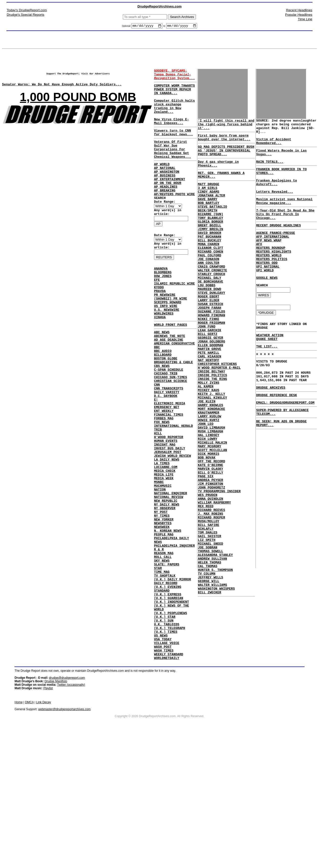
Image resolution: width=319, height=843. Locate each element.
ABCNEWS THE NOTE (169, 378)
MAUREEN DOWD (209, 320)
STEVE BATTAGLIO (212, 221)
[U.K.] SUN (163, 720)
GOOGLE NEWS (267, 306)
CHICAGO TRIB (165, 423)
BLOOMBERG (162, 303)
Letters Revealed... (274, 205)
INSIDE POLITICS (212, 423)
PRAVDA (160, 326)
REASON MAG (163, 639)
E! (156, 455)
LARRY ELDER (208, 334)
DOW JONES (162, 308)
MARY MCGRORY (209, 509)
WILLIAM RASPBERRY (214, 576)
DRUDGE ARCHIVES (270, 428)
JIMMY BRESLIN (210, 248)
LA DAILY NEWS (166, 526)
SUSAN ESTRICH (210, 338)
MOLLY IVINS (208, 432)
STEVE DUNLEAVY (211, 325)
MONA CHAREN (208, 266)
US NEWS (161, 738)
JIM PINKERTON (210, 554)
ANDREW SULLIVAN (212, 644)
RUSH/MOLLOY (208, 599)
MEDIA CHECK (164, 540)
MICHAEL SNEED (210, 626)
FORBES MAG (163, 477)
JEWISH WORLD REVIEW (172, 522)
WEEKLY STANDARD (168, 760)
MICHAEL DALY (209, 307)
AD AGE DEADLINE (168, 383)
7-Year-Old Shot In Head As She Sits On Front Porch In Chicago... (285, 231)
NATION (160, 562)
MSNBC (159, 553)
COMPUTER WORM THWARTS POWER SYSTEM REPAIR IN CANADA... (174, 93)
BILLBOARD (162, 401)
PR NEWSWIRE (164, 330)
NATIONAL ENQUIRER (170, 567)
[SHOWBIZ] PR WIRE (170, 335)
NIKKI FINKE (208, 356)
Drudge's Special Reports (25, 14)
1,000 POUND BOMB (78, 102)
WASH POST (162, 751)
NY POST (161, 589)
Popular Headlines (298, 14)
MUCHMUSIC (162, 558)
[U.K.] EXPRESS (167, 688)
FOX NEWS (161, 482)
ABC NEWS (161, 374)
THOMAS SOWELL (210, 635)
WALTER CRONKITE (212, 298)
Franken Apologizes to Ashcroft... (276, 194)
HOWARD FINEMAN (211, 351)
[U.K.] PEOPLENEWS (170, 711)
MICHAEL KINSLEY (212, 450)
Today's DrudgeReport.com (27, 10)
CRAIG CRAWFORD (211, 293)
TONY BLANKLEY (210, 235)
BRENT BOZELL (209, 244)
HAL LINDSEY (208, 495)
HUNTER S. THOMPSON (215, 657)
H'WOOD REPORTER (168, 500)
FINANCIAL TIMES (168, 473)
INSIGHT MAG (164, 508)
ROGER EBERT (208, 329)
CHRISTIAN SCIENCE (170, 432)
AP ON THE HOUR (167, 203)
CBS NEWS (161, 414)
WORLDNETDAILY (166, 765)
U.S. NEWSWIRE (166, 348)
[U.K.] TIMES (165, 733)
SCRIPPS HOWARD (167, 339)
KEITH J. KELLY (211, 446)
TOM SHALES (207, 612)
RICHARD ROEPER (211, 594)
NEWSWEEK (161, 607)
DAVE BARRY (207, 212)
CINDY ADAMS (208, 203)
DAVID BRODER (209, 253)
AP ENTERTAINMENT (169, 199)
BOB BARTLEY (208, 217)
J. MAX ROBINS (210, 590)
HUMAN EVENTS (165, 504)
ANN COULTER (208, 289)
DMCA (29, 809)
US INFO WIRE (165, 344)
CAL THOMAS (207, 653)
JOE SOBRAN (207, 630)
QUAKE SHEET (267, 373)
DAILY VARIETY (166, 446)
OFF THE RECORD (211, 527)
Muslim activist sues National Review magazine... (284, 216)
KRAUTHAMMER (208, 468)
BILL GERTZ (207, 374)
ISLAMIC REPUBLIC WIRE (174, 317)
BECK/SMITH (207, 226)
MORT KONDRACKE (211, 464)
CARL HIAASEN (209, 401)
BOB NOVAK (206, 522)
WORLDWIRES (163, 353)
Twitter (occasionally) (71, 792)
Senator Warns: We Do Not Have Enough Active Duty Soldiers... (62, 88)
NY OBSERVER (164, 585)
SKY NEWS (161, 648)
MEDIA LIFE (163, 544)
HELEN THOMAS (209, 648)
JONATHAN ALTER (211, 208)
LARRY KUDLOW (209, 473)
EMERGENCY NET (166, 464)
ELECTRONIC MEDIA (169, 459)
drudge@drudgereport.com (67, 785)
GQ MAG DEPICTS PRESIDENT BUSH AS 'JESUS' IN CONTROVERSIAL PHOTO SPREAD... (226, 156)
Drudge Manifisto (56, 788)
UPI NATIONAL (268, 292)
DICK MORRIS (208, 518)
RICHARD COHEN (210, 275)
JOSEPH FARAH (209, 342)
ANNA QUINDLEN (210, 572)
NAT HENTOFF (208, 405)
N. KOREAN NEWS (167, 612)
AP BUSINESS (164, 194)
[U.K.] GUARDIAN (168, 693)
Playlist (48, 795)
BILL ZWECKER (209, 684)
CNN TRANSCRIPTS (168, 441)
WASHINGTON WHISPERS (216, 679)
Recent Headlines (299, 10)
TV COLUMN (206, 662)
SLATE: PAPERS (166, 652)
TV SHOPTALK (164, 666)
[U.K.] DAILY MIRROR (172, 670)
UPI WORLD (265, 297)
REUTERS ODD (267, 288)
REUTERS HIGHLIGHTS (273, 274)
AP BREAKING (164, 212)
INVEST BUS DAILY (169, 513)
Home (19, 809)
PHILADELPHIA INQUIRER (174, 630)
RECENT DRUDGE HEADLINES (278, 244)
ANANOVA (161, 299)
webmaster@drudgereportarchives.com (64, 816)
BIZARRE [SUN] (210, 230)
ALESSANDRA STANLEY (215, 639)
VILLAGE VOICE (166, 747)
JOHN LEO (205, 482)
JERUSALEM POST (167, 517)
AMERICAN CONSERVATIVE (174, 387)
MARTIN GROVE (209, 392)
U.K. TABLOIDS (166, 724)
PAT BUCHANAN (209, 257)
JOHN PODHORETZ (211, 558)
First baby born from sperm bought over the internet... (224, 141)
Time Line (305, 19)
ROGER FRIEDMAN (211, 360)
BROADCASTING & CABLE (173, 410)
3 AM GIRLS (207, 199)
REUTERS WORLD (268, 279)
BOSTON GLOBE (165, 405)
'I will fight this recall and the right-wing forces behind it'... (226, 126)
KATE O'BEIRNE (210, 531)
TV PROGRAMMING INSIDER (219, 563)
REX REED (205, 581)
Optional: (127, 26)
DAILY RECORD (165, 675)
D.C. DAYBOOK (165, 450)
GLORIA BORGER (210, 239)
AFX (259, 265)
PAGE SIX (205, 545)
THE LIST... (267, 381)
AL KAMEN (205, 437)
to (164, 26)
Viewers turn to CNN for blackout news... (173, 144)
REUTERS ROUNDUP (270, 270)
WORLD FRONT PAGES (170, 365)
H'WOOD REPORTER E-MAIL (219, 414)
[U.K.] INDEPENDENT (171, 697)
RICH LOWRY (207, 500)
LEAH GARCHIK (209, 369)
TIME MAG (161, 661)
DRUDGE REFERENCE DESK (276, 437)
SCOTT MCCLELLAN (212, 513)
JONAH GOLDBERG (211, 383)
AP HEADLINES (165, 208)
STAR (158, 657)
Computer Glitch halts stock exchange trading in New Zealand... (174, 114)
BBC (157, 392)
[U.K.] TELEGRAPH (169, 729)
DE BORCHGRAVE (210, 311)
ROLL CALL (162, 643)
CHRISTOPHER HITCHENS (217, 410)
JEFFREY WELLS (210, 666)
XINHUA (160, 357)
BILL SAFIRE (208, 603)
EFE (157, 312)
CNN (157, 437)
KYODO (159, 321)
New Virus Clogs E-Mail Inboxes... (171, 131)
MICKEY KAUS (208, 441)
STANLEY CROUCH (211, 302)
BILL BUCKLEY (209, 262)
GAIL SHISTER (209, 617)
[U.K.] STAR (164, 715)
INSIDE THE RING (212, 428)
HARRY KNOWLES (210, 459)
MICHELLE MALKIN (212, 504)
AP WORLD (161, 181)
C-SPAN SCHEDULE (168, 419)
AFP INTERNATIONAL (272, 256)
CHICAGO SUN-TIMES (170, 428)
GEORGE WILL (208, 671)
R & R (159, 634)
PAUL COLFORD (209, 280)
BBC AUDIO (162, 396)
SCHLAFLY (205, 608)
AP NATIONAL (164, 185)
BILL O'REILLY (210, 540)
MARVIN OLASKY (210, 536)
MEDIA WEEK (163, 549)
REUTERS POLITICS (271, 283)
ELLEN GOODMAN (210, 387)
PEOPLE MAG (163, 616)
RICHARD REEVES (211, 585)
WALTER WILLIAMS (212, 675)
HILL (158, 495)
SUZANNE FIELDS (211, 347)
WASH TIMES (163, 756)
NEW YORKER (163, 598)
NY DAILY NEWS (166, 580)
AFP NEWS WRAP (268, 261)
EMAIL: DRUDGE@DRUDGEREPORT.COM (285, 445)
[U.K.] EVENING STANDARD (167, 681)
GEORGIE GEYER (210, 378)
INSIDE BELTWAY (211, 419)
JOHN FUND (206, 365)
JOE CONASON (208, 284)
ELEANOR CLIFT (210, 271)
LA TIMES (161, 531)
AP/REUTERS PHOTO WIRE (174, 217)
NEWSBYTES (162, 603)
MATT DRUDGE (208, 194)
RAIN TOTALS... (269, 170)
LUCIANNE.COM (165, 535)
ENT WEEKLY (163, 468)
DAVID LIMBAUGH (211, 486)
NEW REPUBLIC (165, 576)
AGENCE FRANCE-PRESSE (275, 252)
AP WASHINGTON (166, 190)
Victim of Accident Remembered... (273, 146)
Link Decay (43, 809)
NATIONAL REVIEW (168, 571)
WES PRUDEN (207, 567)
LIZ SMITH (206, 621)
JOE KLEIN (206, 455)
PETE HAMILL (208, 396)
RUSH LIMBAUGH (210, 491)
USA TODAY (162, 742)
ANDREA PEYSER (210, 549)
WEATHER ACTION (269, 368)
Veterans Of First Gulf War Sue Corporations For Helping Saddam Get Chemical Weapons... (172, 164)
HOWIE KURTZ (208, 477)
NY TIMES (161, 594)
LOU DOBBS (206, 316)
